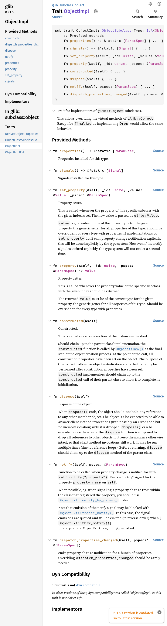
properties (80, 40)
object (79, 5)
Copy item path (95, 11)
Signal (125, 48)
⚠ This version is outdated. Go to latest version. (133, 615)
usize (128, 56)
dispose (77, 79)
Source (57, 17)
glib (55, 5)
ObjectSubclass (117, 30)
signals (77, 48)
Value (60, 195)
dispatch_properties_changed (98, 94)
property (78, 63)
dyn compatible (88, 585)
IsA (149, 30)
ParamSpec (134, 40)
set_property (82, 56)
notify (76, 86)
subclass (66, 5)
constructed (81, 71)
